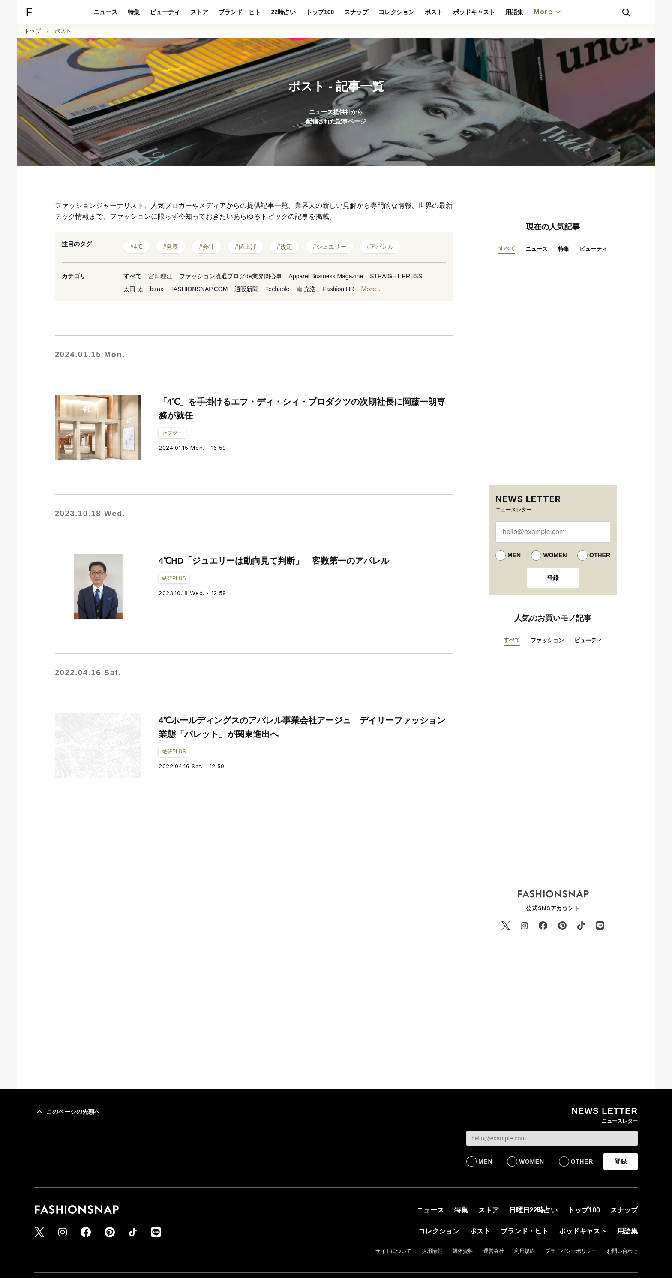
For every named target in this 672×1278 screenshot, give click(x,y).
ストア (219, 12)
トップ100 (340, 12)
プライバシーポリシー (571, 1251)
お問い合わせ (622, 1251)
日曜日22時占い (533, 1210)
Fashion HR (338, 289)
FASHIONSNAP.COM (199, 289)
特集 (154, 12)
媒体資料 (463, 1251)
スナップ (376, 12)
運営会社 (493, 1251)
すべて (132, 276)
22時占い (303, 12)
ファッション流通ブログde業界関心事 (230, 276)
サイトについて (393, 1251)
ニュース (126, 12)
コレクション (416, 12)
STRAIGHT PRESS (396, 276)
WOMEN (555, 555)
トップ (32, 31)
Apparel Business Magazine (326, 276)
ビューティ (185, 12)
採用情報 (432, 1251)
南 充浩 (306, 289)
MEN (514, 555)
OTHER (599, 555)
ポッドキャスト (494, 12)
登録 (553, 577)
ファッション (547, 640)
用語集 (534, 12)
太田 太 (133, 289)
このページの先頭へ (67, 1112)
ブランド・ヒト (260, 12)
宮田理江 (160, 276)
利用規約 (524, 1251)
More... (370, 289)
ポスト (453, 12)
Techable (277, 289)
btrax (156, 289)
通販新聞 (246, 289)
